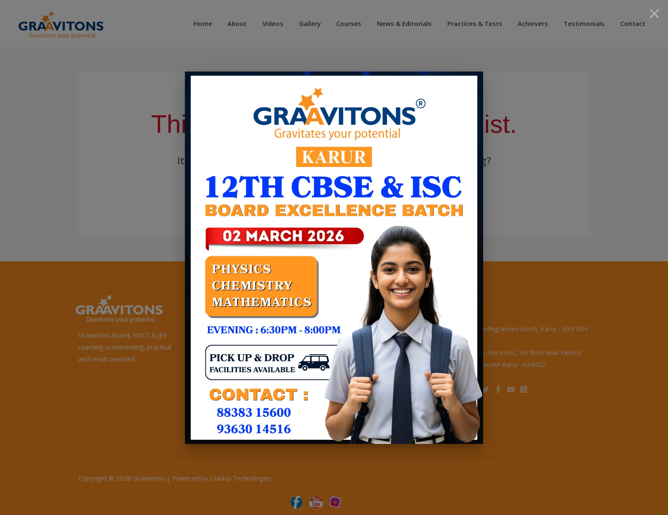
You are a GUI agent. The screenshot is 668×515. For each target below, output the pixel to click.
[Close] (654, 13)
